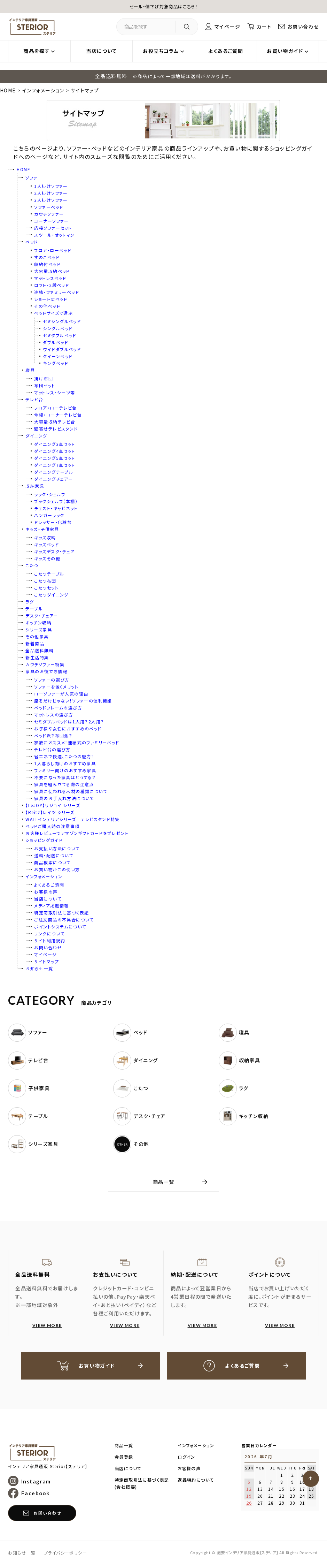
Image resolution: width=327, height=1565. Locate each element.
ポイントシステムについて (60, 926)
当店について (101, 50)
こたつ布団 (45, 581)
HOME (8, 90)
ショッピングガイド (44, 840)
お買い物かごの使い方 (57, 869)
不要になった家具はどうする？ (65, 777)
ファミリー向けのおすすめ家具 (65, 770)
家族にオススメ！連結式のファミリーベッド (76, 742)
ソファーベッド (48, 207)
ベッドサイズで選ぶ (53, 313)
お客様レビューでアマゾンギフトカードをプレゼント (77, 833)
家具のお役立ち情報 (46, 671)
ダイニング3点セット (54, 444)
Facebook (35, 1493)
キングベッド (55, 363)
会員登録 (124, 1457)
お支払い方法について (56, 848)
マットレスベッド (50, 278)
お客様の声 (45, 892)
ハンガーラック (49, 515)
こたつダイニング (51, 595)
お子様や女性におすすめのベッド (67, 728)
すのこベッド (46, 257)
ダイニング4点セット (54, 451)
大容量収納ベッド (52, 271)
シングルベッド (57, 328)
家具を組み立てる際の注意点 (64, 784)
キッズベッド (46, 544)
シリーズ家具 (38, 629)
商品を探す (36, 50)
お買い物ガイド (285, 50)
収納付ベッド (47, 264)
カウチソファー (49, 214)
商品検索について (52, 862)
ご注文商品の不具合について (63, 919)
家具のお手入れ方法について (64, 798)
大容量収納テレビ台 (54, 422)
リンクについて (49, 933)
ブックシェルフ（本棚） (56, 501)
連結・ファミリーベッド (56, 292)
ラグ (29, 602)
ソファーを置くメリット (56, 687)
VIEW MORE (47, 1325)
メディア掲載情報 (51, 906)
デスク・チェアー (41, 615)
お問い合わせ (303, 26)
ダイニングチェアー (53, 479)
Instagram (36, 1481)
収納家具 (34, 486)
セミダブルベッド (59, 335)
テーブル (34, 608)
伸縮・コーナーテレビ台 (58, 415)
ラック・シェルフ (49, 494)
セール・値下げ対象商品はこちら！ (163, 6)
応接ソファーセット (53, 228)
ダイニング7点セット (54, 465)
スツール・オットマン (54, 235)
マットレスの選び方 (53, 714)
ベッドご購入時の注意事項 (52, 826)
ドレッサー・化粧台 (53, 522)
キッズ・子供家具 (42, 529)
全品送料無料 (39, 650)
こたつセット (46, 588)
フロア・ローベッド (52, 250)
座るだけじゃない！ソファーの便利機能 (73, 701)
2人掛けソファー (51, 193)
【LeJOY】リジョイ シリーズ (52, 805)
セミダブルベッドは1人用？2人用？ (69, 721)
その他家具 (36, 636)
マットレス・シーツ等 (54, 392)
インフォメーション (43, 90)
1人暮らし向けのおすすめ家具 (65, 763)
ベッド (31, 242)
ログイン (186, 1457)
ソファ (31, 178)
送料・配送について (53, 855)
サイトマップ (46, 961)
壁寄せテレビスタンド (56, 429)
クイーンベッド (57, 356)
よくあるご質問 (225, 50)
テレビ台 (34, 399)
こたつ (31, 565)
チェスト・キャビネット (56, 508)
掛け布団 (43, 378)
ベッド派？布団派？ (53, 735)
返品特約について (196, 1480)
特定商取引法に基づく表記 (61, 913)
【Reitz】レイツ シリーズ (49, 812)
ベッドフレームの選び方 (58, 708)
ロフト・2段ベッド (51, 285)
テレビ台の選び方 (52, 749)
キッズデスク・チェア (54, 551)
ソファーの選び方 (51, 680)
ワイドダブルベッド (62, 349)
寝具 (30, 370)
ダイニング (36, 436)
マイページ (227, 26)
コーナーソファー (51, 221)
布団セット (44, 385)
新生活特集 (37, 657)
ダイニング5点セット (54, 458)
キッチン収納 (38, 622)
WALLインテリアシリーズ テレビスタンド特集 (72, 819)
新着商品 (34, 643)
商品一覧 (163, 1181)
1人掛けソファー (51, 186)
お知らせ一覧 (39, 968)
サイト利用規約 (49, 940)
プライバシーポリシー (65, 1553)
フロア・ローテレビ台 (55, 408)
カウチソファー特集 (44, 664)
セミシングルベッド (62, 321)
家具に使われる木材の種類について (70, 791)
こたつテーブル (49, 574)
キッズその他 (47, 558)
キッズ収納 (45, 537)
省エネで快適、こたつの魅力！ (64, 756)
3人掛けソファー (51, 200)
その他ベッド (47, 306)
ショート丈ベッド (50, 299)
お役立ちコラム (161, 50)
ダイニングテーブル (53, 472)
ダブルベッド (55, 342)
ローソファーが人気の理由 (61, 694)
